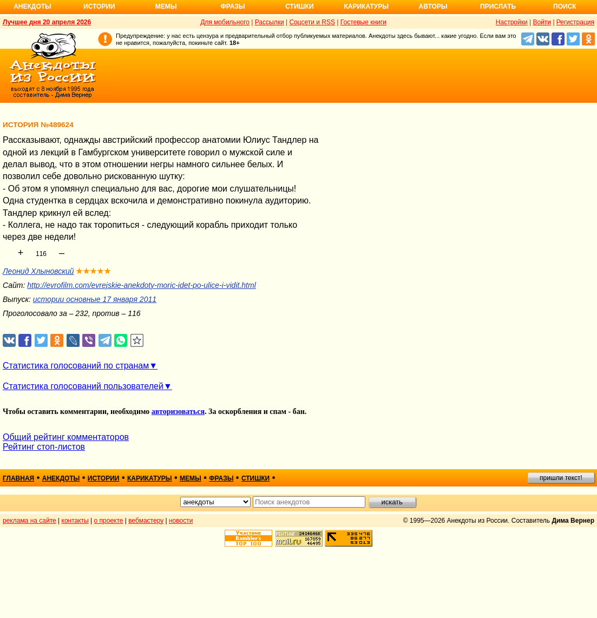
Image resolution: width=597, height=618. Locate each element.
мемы (190, 478)
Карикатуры (366, 6)
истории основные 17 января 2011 (94, 299)
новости (181, 520)
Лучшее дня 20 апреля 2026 (47, 22)
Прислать (498, 6)
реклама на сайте (29, 520)
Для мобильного (225, 22)
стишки (255, 478)
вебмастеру (145, 520)
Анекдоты (32, 6)
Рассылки (269, 22)
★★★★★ (93, 271)
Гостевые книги (363, 22)
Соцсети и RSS (312, 22)
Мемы (166, 6)
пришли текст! (561, 478)
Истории (99, 6)
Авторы (433, 6)
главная (18, 478)
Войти (542, 22)
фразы (221, 478)
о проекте (108, 520)
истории (104, 478)
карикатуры (149, 478)
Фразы (232, 6)
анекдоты (61, 478)
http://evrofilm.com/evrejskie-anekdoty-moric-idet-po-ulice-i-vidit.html (141, 285)
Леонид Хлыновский (38, 271)
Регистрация (575, 22)
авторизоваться (178, 411)
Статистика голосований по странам (76, 365)
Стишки (299, 6)
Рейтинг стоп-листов (44, 446)
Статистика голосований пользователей (83, 386)
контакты (75, 520)
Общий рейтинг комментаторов (66, 437)
